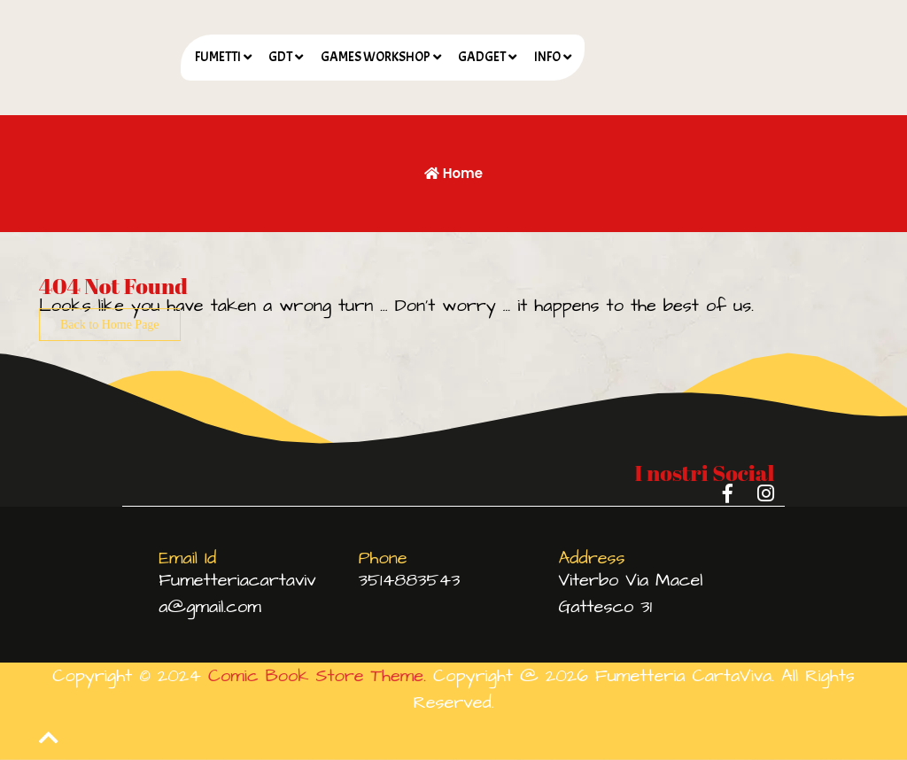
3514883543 (410, 580)
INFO (547, 57)
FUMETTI (218, 57)
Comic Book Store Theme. (317, 675)
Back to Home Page (109, 324)
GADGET (482, 57)
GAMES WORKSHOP (375, 57)
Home (453, 173)
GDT (280, 57)
